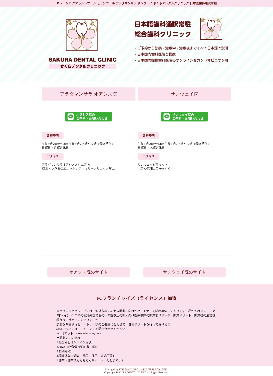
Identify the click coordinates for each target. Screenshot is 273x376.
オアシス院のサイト (88, 272)
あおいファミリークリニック (89, 168)
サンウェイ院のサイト (184, 272)
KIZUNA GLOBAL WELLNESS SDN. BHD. (143, 369)
